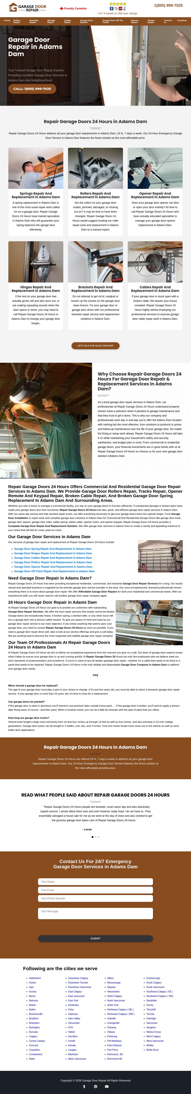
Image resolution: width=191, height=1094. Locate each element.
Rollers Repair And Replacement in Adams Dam (95, 195)
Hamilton (73, 1036)
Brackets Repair (34, 21)
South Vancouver (155, 987)
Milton (110, 978)
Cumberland (35, 1054)
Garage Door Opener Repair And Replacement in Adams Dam (53, 566)
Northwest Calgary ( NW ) (120, 1014)
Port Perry (112, 1050)
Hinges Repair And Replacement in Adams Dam (36, 289)
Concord (33, 1045)
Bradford (33, 1018)
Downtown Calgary (78, 978)
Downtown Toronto (78, 982)
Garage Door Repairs (86, 21)
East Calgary (75, 991)
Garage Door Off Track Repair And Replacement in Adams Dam (54, 571)
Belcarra (33, 1000)
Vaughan (151, 1027)
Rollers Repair (16, 21)
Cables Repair (67, 21)
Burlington (34, 1027)
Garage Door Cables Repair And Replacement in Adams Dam (53, 557)
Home (7, 20)
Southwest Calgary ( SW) (159, 996)
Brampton (34, 1023)
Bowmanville (36, 1014)
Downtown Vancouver (79, 987)
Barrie (32, 996)
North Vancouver (116, 1000)
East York (73, 1000)
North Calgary (114, 996)
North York (112, 1005)
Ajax (31, 987)
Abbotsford (35, 978)
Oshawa (111, 1027)
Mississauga (113, 982)
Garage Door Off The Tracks (112, 21)
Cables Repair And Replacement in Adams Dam (155, 289)
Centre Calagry (37, 1041)
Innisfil (71, 1041)
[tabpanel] (95, 818)
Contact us (168, 21)
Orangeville (113, 1023)
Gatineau (73, 1014)
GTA (70, 1027)
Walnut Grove (153, 1032)
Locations (182, 20)
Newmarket (113, 991)
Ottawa (111, 1032)
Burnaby (33, 1032)
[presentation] (60, 927)
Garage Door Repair (94, 1080)
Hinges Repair (151, 21)
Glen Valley (74, 1018)
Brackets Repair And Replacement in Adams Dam (95, 289)
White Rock (152, 1050)
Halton (71, 1032)
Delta (32, 1059)
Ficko (71, 1009)
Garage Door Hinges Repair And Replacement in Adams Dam (53, 553)
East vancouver (76, 996)
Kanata (72, 1045)
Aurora (32, 991)
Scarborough (153, 978)
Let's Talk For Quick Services (95, 345)
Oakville (111, 1018)
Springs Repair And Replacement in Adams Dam (36, 195)
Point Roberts (114, 1045)
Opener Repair (135, 21)
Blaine (32, 1005)
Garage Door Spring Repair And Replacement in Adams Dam (52, 548)
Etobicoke (73, 1005)
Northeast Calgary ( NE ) (120, 1009)
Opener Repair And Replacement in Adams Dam (155, 195)
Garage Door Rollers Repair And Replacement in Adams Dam (53, 562)
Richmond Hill (114, 1059)
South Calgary (153, 982)
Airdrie (32, 982)
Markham (73, 1054)
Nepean (111, 987)
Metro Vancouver (77, 1059)
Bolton (32, 1009)
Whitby (150, 1045)
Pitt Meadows (114, 1041)
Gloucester (74, 1023)
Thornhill (150, 1009)
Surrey (149, 1005)
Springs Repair (51, 21)
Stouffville (151, 1000)
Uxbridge (151, 1018)
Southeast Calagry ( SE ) (159, 991)
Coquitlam (34, 1050)
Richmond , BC (115, 1054)
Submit (95, 938)
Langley (72, 1050)
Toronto (150, 1014)
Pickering (112, 1036)
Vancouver (152, 1023)
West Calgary (153, 1036)
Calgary (33, 1036)
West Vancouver (155, 1041)
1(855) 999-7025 (168, 5)
